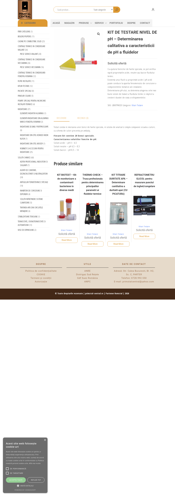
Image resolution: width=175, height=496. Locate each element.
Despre (131, 23)
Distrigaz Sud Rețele (87, 274)
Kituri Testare (137, 105)
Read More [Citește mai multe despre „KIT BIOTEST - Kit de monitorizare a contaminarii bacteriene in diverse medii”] (67, 240)
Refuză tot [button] (36, 480)
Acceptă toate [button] (15, 480)
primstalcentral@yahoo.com (138, 281)
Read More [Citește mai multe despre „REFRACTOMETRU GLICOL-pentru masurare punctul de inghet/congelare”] (144, 236)
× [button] (45, 440)
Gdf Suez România (87, 278)
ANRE (87, 271)
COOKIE (41, 274)
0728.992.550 (139, 278)
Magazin (69, 23)
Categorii (30, 23)
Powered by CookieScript (25, 490)
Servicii (99, 23)
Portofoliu (116, 23)
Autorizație (41, 281)
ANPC (87, 281)
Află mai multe (35, 463)
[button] (98, 34)
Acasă (56, 23)
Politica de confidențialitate (41, 271)
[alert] (25, 465)
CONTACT (145, 23)
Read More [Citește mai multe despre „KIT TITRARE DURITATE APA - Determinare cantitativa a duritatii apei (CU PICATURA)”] (118, 244)
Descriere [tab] (61, 117)
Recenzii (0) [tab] (83, 117)
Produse (84, 23)
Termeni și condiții (41, 278)
